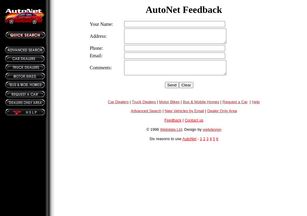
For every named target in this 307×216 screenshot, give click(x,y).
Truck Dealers (144, 107)
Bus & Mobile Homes (201, 107)
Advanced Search (146, 116)
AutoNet (189, 144)
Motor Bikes (169, 107)
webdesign (212, 135)
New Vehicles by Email (184, 116)
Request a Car (235, 107)
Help (256, 107)
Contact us (194, 125)
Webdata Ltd (171, 135)
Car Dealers (118, 107)
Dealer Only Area (222, 116)
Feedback (172, 125)
